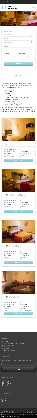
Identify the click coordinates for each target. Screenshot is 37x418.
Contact (27, 411)
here (17, 416)
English (5, 1)
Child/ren (22, 53)
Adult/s (7, 53)
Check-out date (9, 39)
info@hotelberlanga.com (11, 350)
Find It (18, 64)
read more (19, 160)
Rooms (6, 46)
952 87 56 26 (7, 347)
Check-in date (8, 32)
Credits (32, 411)
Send (18, 369)
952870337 (7, 348)
